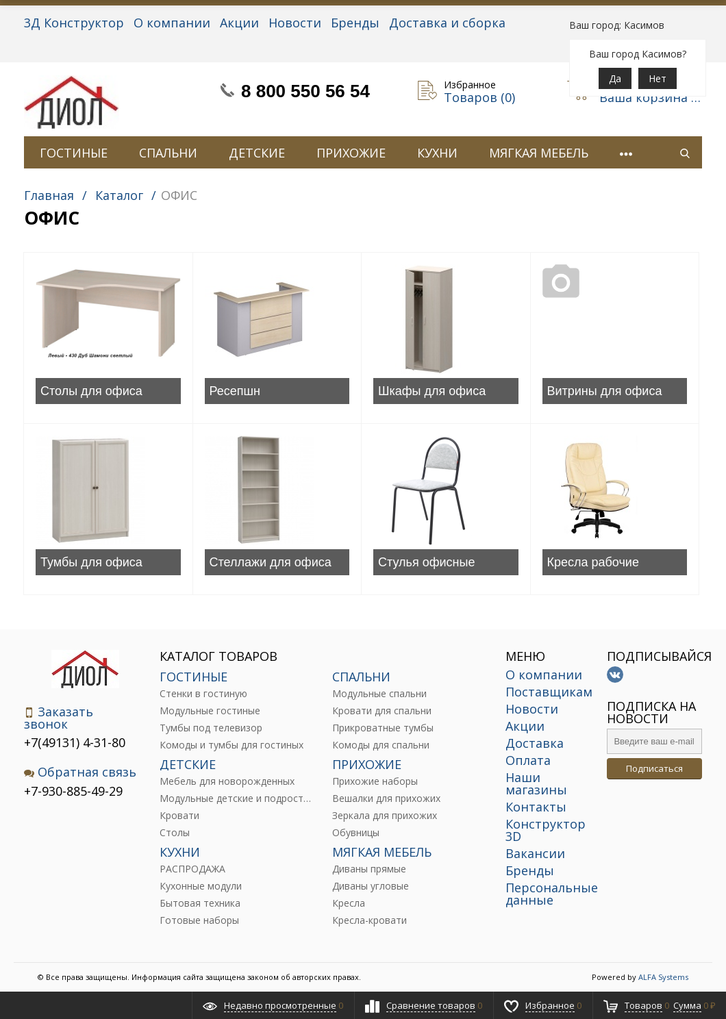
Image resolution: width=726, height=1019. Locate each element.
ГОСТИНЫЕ (74, 152)
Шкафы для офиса (432, 391)
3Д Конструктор (74, 22)
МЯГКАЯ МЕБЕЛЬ (538, 152)
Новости (294, 22)
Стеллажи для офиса (270, 562)
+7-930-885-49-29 (73, 791)
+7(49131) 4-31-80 (74, 742)
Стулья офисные (426, 562)
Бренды (355, 22)
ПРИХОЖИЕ (351, 152)
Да (615, 78)
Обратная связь (80, 772)
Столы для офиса (91, 391)
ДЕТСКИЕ (257, 152)
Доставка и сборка (447, 22)
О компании (172, 22)
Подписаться (654, 768)
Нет (657, 78)
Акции (239, 22)
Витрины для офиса (604, 391)
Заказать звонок (58, 718)
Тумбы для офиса (91, 562)
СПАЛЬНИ (168, 152)
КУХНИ (437, 152)
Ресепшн (235, 391)
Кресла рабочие (593, 562)
